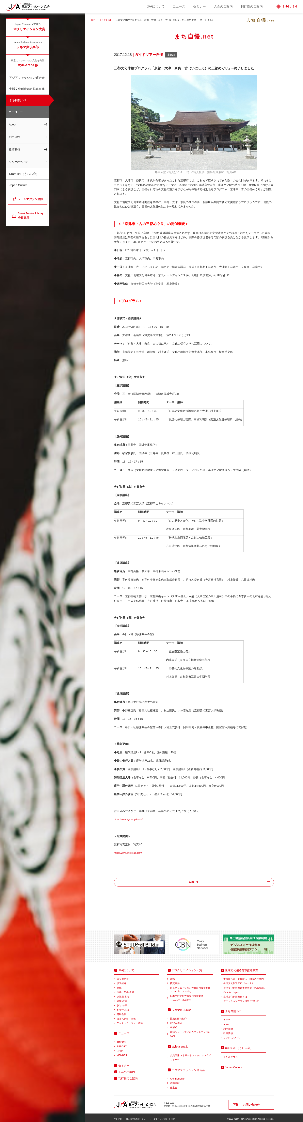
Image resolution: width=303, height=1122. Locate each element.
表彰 (172, 976)
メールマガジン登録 (30, 199)
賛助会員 (121, 1011)
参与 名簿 (122, 1002)
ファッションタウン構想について (241, 998)
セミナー (199, 6)
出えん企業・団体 (126, 1016)
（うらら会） (239, 1045)
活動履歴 (175, 1080)
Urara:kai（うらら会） (24, 173)
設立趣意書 (123, 976)
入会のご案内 (223, 6)
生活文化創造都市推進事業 (27, 88)
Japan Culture (18, 185)
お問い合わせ (251, 1102)
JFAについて (156, 6)
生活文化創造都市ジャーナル (238, 980)
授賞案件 (175, 980)
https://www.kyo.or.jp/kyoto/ (130, 819)
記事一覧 (193, 882)
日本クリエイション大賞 (27, 27)
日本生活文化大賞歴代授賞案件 (191, 995)
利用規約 (14, 136)
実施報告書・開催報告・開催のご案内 (243, 976)
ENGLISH (289, 6)
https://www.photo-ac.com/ (130, 852)
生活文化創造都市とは (235, 994)
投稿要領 (14, 149)
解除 (173, 1116)
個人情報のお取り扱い (136, 1116)
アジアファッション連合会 (27, 77)
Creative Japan (231, 989)
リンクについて (18, 162)
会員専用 (31, 215)
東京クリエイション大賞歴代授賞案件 (191, 987)
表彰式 (173, 1025)
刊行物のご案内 (252, 6)
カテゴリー (16, 111)
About (12, 124)
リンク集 (118, 1116)
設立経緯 (121, 980)
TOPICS (121, 1039)
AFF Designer (177, 1076)
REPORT (122, 1044)
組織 (119, 985)
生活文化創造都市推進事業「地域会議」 (244, 985)
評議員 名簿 (123, 994)
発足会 (173, 1085)
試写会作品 (176, 1020)
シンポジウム (230, 1054)
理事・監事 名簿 (125, 989)
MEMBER (122, 1052)
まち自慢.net (17, 100)
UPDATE (121, 1048)
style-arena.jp (27, 63)
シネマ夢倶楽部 (27, 45)
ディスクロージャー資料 (130, 1020)
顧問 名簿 (122, 998)
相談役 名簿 (123, 1007)
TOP (93, 20)
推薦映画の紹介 (178, 1016)
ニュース (179, 6)
